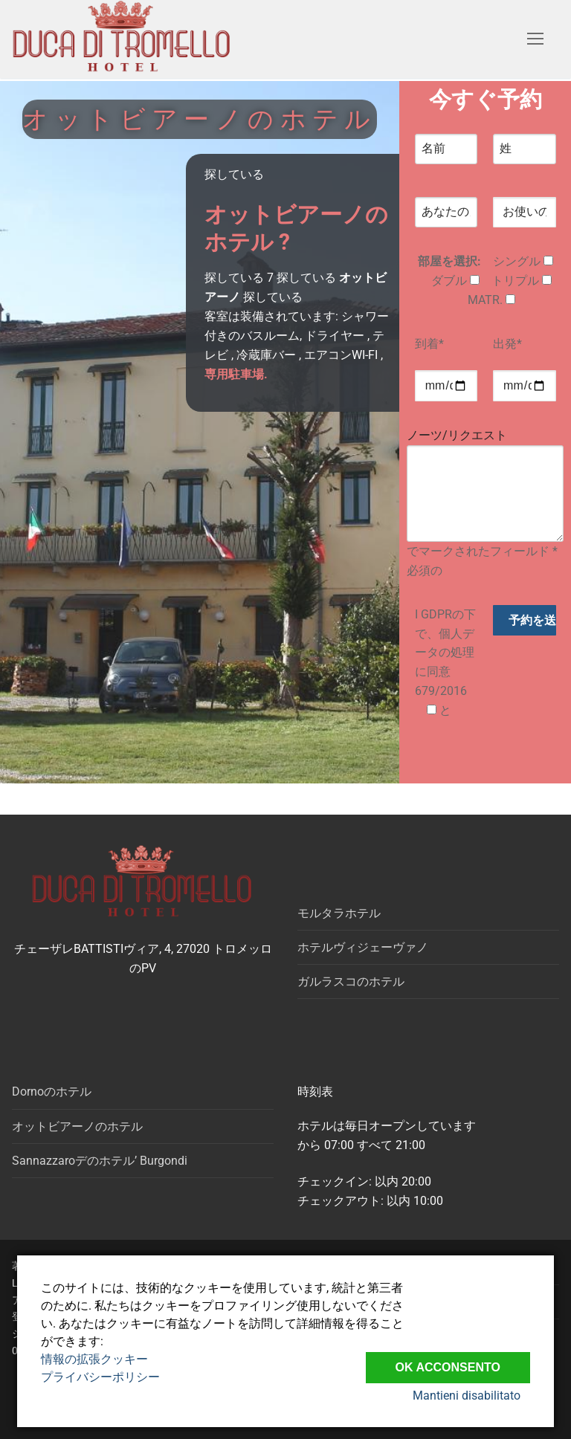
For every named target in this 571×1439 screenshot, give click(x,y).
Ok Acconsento (448, 1362)
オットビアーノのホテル (77, 1126)
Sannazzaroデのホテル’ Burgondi (99, 1161)
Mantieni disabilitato (476, 1396)
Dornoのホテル (51, 1091)
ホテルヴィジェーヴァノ (362, 947)
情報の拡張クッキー (94, 1359)
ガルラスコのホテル (350, 981)
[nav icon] (535, 39)
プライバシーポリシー (100, 1377)
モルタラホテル (339, 913)
